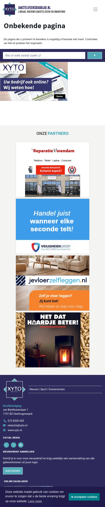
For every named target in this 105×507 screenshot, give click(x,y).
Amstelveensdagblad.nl (34, 8)
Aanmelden (12, 471)
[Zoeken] (94, 55)
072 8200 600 (16, 420)
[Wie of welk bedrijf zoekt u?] (44, 55)
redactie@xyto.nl (17, 425)
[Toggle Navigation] (95, 9)
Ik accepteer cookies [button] (84, 496)
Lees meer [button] (35, 501)
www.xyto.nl (15, 430)
